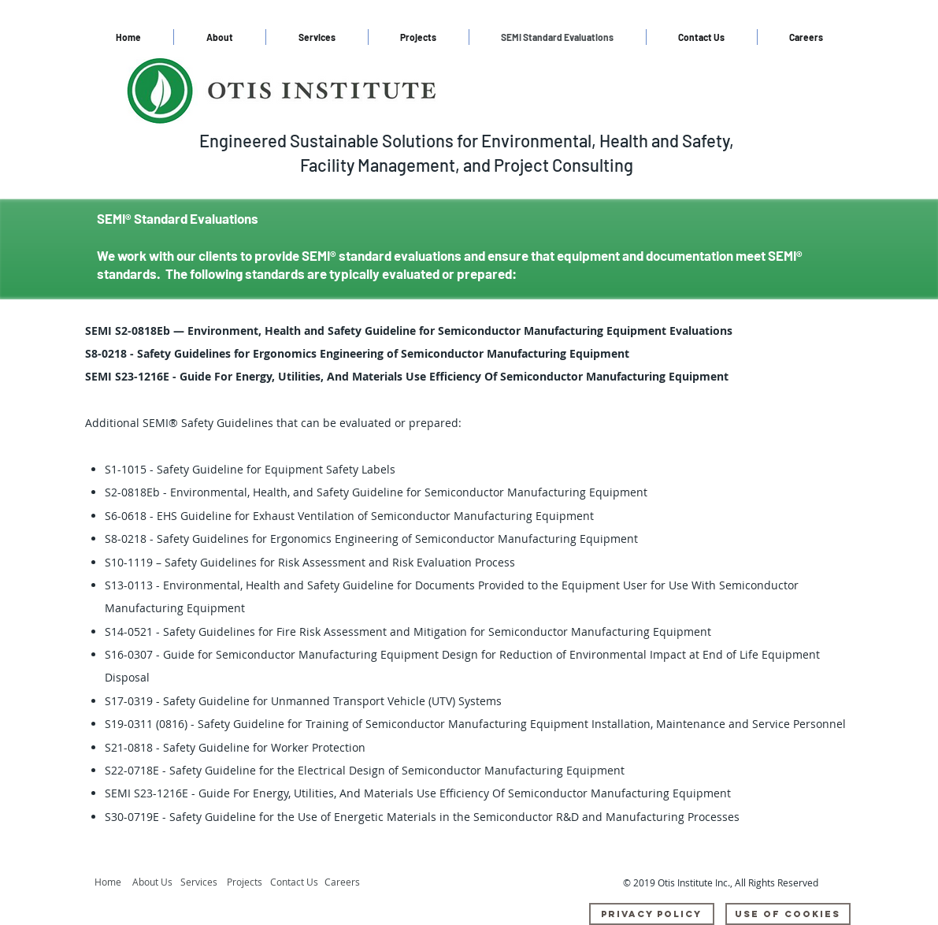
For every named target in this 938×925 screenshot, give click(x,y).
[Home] (111, 882)
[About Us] (156, 882)
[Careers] (346, 882)
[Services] (202, 882)
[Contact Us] (295, 882)
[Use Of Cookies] (788, 914)
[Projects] (248, 882)
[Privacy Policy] (651, 914)
